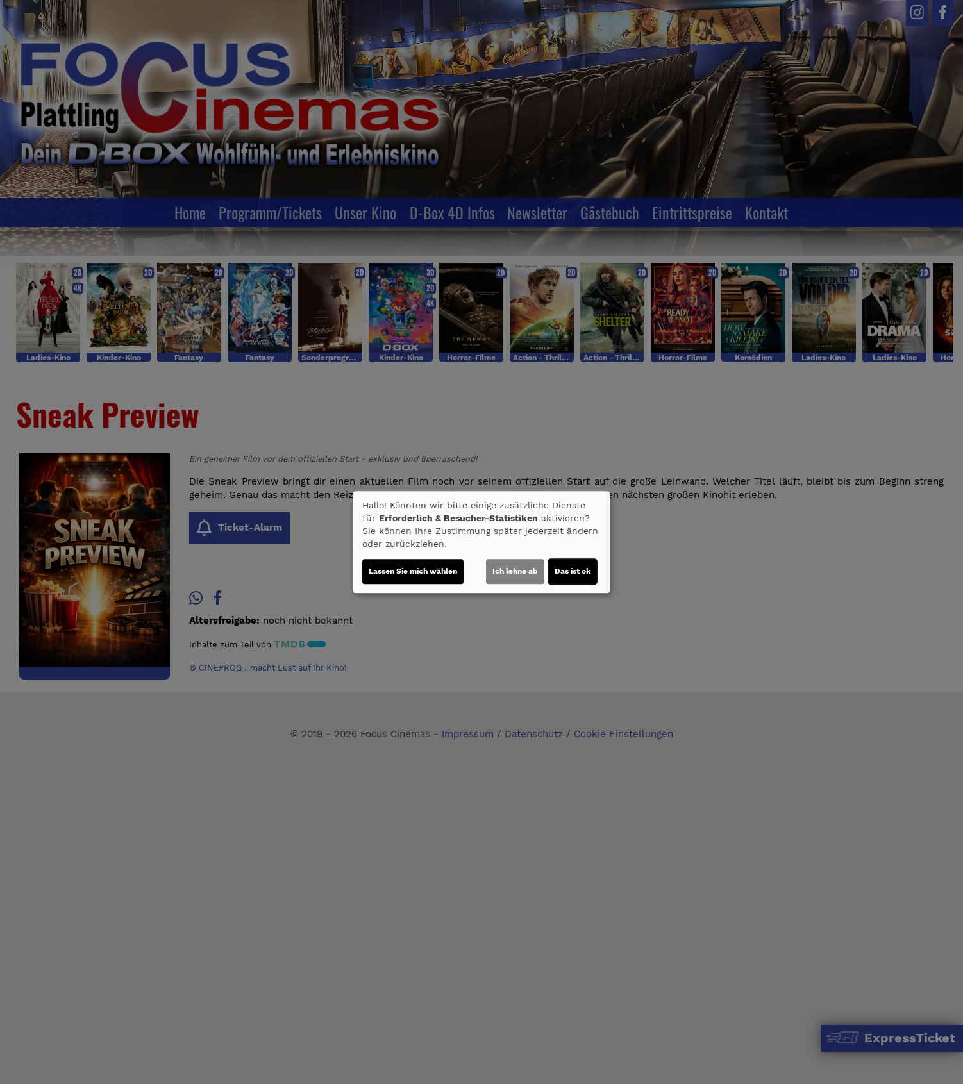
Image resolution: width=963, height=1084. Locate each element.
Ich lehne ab (515, 571)
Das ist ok (572, 571)
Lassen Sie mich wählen (413, 571)
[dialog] (481, 542)
